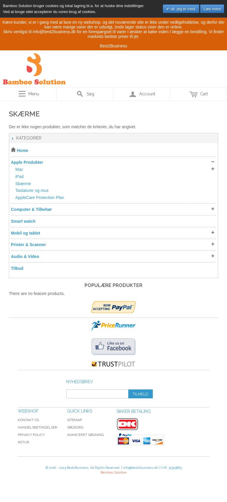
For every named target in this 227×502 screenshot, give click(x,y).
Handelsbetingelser (37, 427)
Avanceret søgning (85, 435)
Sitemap (74, 420)
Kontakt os (28, 420)
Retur (23, 442)
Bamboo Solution (113, 472)
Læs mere (212, 9)
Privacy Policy (31, 435)
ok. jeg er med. (182, 9)
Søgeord (75, 427)
